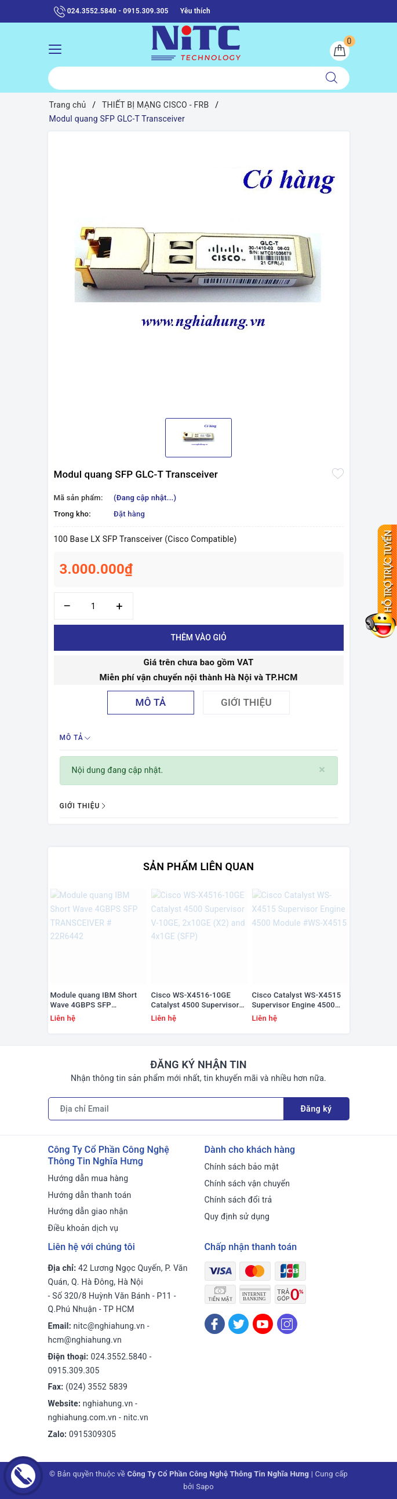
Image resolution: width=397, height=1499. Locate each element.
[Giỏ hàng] (339, 51)
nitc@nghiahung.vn (109, 1326)
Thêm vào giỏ (198, 637)
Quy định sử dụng (237, 1216)
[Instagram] (287, 1324)
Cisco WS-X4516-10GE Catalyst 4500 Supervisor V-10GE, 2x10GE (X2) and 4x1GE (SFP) (195, 1000)
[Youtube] (263, 1324)
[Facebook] (215, 1324)
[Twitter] (238, 1324)
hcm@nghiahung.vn (85, 1339)
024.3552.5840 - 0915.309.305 (111, 11)
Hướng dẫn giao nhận (88, 1211)
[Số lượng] (94, 606)
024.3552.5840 (119, 1356)
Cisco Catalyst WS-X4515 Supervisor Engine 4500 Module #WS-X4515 (296, 1000)
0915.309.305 (74, 1370)
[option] (199, 270)
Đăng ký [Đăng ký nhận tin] (316, 1108)
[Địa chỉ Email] (166, 1108)
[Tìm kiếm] (331, 78)
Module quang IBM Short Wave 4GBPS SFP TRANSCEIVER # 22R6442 (95, 1000)
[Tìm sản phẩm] (181, 78)
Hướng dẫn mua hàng (88, 1178)
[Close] (322, 770)
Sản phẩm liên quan (198, 866)
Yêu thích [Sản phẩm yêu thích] (195, 11)
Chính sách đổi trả (238, 1199)
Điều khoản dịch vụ (83, 1228)
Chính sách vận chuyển (247, 1183)
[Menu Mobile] (58, 47)
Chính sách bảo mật (242, 1166)
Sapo (205, 1486)
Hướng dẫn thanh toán (90, 1195)
